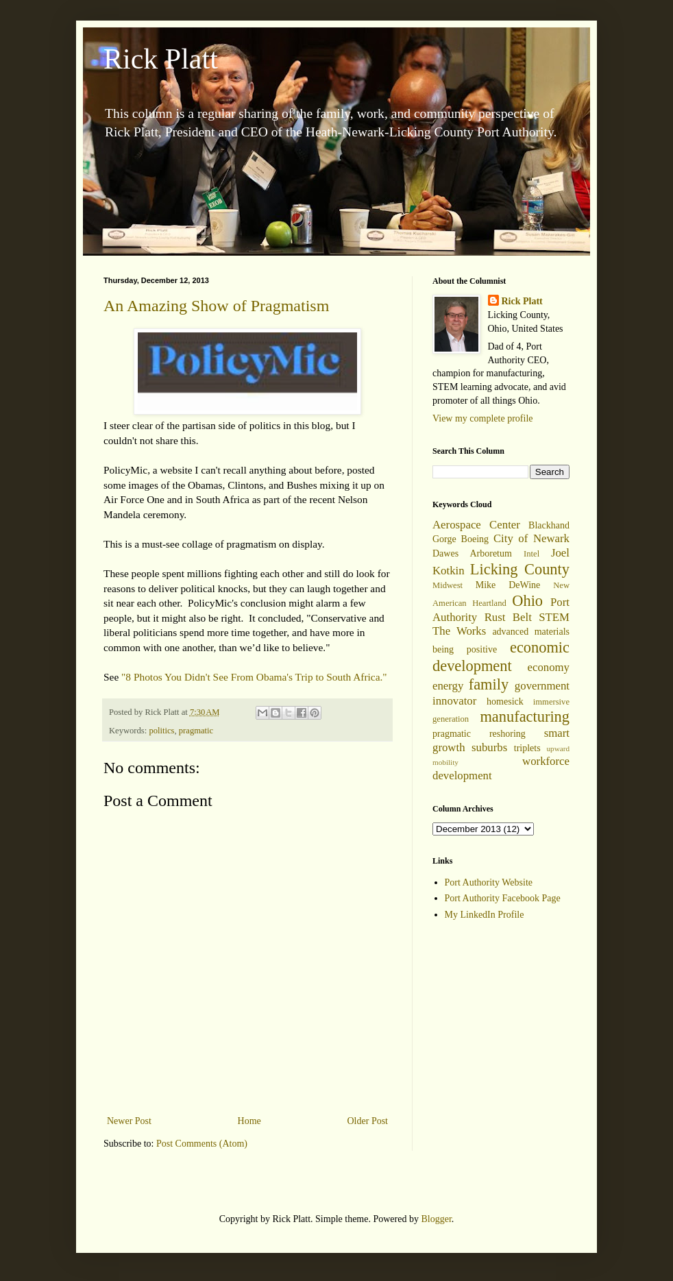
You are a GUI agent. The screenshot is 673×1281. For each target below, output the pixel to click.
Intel (531, 554)
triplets (527, 748)
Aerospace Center (476, 524)
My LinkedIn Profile (484, 915)
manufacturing (525, 716)
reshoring (507, 734)
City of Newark (531, 538)
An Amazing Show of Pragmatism (216, 306)
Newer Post (129, 1121)
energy (447, 685)
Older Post (368, 1121)
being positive (464, 649)
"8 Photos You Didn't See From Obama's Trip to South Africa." (254, 677)
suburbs (489, 747)
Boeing (475, 539)
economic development (501, 656)
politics (161, 730)
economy (548, 667)
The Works (459, 630)
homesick (505, 701)
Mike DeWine (508, 585)
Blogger (436, 1219)
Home (249, 1121)
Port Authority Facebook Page (503, 898)
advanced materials (531, 631)
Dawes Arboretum (472, 553)
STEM (554, 617)
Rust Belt (508, 617)
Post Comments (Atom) (201, 1143)
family (489, 684)
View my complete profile (482, 418)
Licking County (520, 569)
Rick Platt (160, 59)
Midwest (447, 585)
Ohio (527, 600)
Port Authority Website (489, 882)
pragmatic (196, 730)
